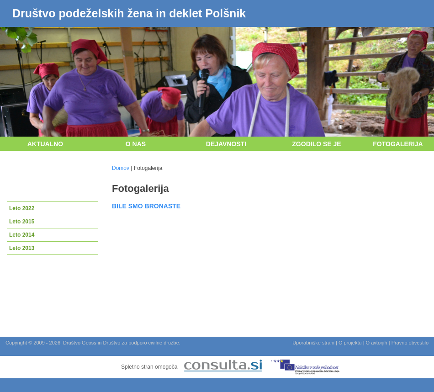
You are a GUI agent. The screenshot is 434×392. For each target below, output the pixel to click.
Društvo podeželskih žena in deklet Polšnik (129, 13)
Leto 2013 (21, 248)
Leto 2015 (21, 221)
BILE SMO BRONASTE (146, 206)
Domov (120, 168)
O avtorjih (376, 342)
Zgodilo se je (316, 144)
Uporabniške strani (313, 342)
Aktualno (45, 144)
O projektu (350, 342)
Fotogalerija (398, 144)
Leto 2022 (21, 208)
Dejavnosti (226, 144)
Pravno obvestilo (410, 342)
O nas (136, 144)
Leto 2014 (21, 235)
